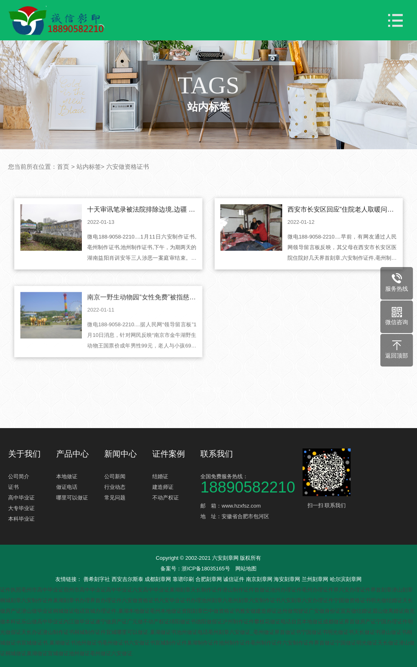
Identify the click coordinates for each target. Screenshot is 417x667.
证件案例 (168, 453)
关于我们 (24, 453)
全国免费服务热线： (250, 483)
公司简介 (18, 476)
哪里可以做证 (72, 498)
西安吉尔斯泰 (128, 579)
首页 (63, 166)
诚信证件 (234, 579)
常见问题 (114, 498)
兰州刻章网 (316, 579)
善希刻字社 (97, 579)
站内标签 (89, 166)
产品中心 (72, 453)
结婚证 (160, 476)
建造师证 (162, 487)
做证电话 (66, 487)
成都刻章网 (159, 579)
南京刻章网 (260, 579)
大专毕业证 (21, 508)
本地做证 (66, 476)
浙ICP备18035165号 (206, 568)
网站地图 (246, 568)
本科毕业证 (21, 519)
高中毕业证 (21, 498)
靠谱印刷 (184, 579)
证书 (13, 487)
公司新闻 (114, 476)
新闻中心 (120, 453)
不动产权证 (165, 498)
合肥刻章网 (209, 579)
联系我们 (216, 453)
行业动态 (114, 487)
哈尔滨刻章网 (346, 579)
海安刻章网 (288, 579)
